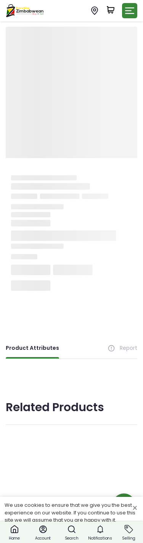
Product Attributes (32, 348)
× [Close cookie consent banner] (135, 508)
